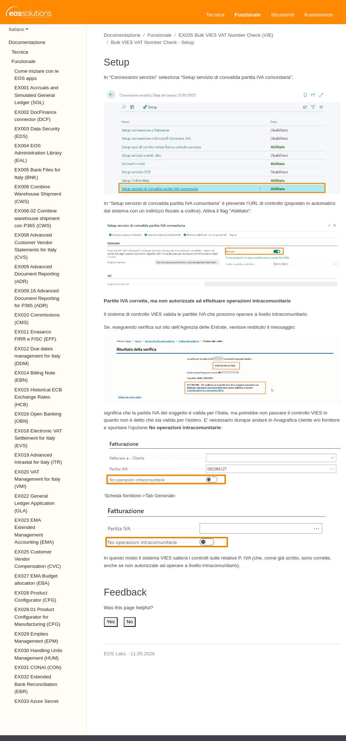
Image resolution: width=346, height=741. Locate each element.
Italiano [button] (16, 29)
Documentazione (122, 35)
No (130, 621)
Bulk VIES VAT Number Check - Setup (152, 42)
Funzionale (159, 35)
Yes (111, 621)
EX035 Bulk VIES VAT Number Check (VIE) (226, 35)
